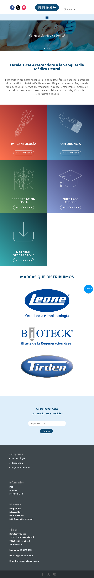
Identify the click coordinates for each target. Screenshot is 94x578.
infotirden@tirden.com (28, 561)
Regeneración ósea (20, 467)
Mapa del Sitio (16, 494)
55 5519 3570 (47, 7)
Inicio (12, 487)
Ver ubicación (15, 544)
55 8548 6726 (27, 555)
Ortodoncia (17, 463)
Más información (23, 153)
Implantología (18, 458)
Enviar (46, 431)
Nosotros (13, 490)
